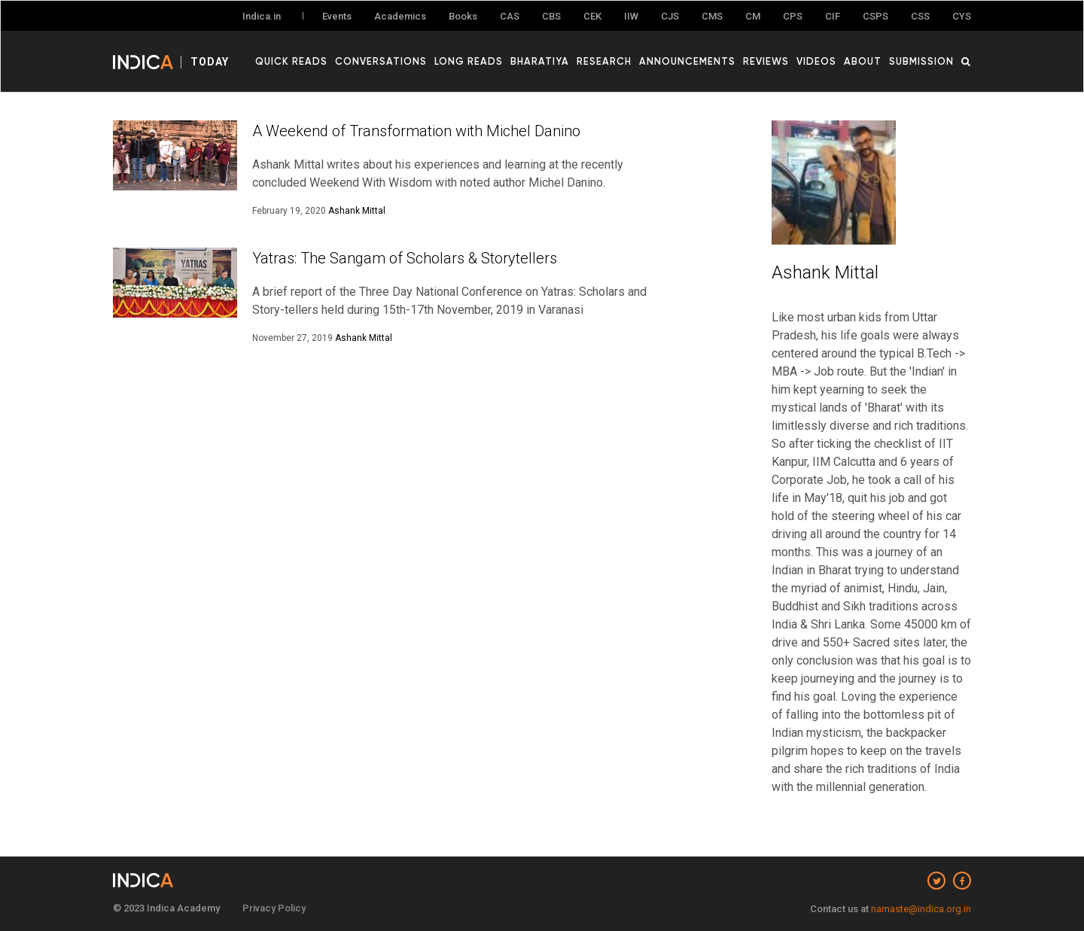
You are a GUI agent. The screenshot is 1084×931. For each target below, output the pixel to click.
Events (337, 16)
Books (463, 16)
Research (604, 61)
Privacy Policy (274, 908)
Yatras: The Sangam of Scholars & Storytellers (404, 258)
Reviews (766, 61)
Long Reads (468, 61)
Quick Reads (291, 61)
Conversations (381, 61)
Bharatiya (539, 61)
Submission (921, 61)
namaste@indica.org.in (921, 908)
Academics (400, 16)
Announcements (687, 61)
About (863, 61)
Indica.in (261, 16)
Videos (816, 61)
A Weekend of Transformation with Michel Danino (416, 131)
